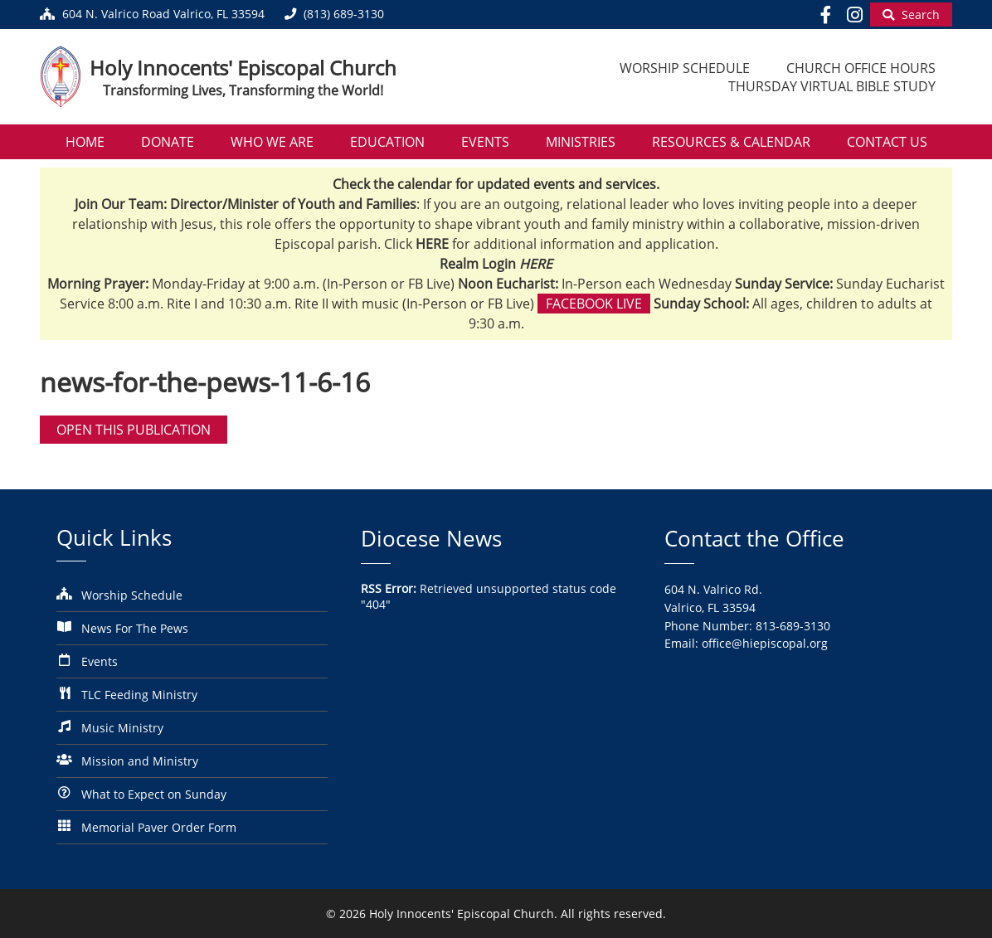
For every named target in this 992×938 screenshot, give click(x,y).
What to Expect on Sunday (153, 794)
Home (85, 142)
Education (387, 142)
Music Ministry (122, 728)
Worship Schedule (685, 68)
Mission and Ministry (139, 761)
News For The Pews (134, 628)
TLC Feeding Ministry (139, 694)
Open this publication (133, 429)
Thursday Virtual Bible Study (832, 86)
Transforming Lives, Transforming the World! (243, 90)
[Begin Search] (911, 14)
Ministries (580, 142)
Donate (167, 142)
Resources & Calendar (731, 142)
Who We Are (272, 142)
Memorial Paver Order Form (158, 827)
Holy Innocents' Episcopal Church (243, 67)
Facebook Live (594, 303)
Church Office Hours (861, 68)
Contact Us (887, 142)
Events (485, 142)
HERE (535, 264)
